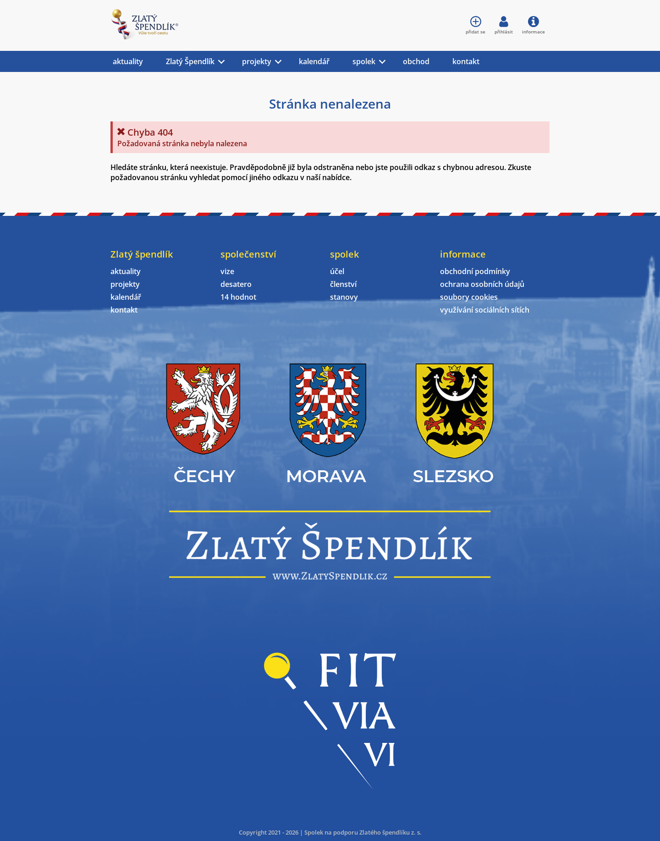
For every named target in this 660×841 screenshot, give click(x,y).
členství (343, 284)
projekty (256, 61)
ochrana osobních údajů (482, 284)
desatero (236, 284)
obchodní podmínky (475, 271)
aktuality (128, 61)
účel (337, 271)
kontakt (465, 61)
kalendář (314, 61)
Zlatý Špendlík (190, 61)
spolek (363, 61)
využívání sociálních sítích (484, 310)
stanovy (344, 297)
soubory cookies (469, 297)
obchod (416, 61)
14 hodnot (238, 297)
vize (227, 271)
